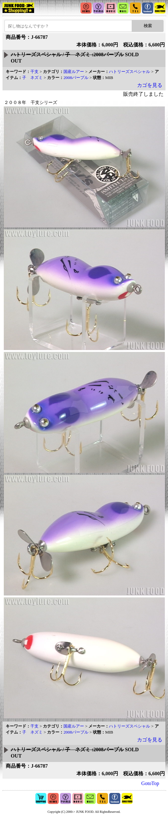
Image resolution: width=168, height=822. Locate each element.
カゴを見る (149, 85)
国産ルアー (73, 71)
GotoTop (150, 783)
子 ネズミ (32, 77)
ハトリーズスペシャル (129, 71)
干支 (34, 71)
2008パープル (75, 77)
